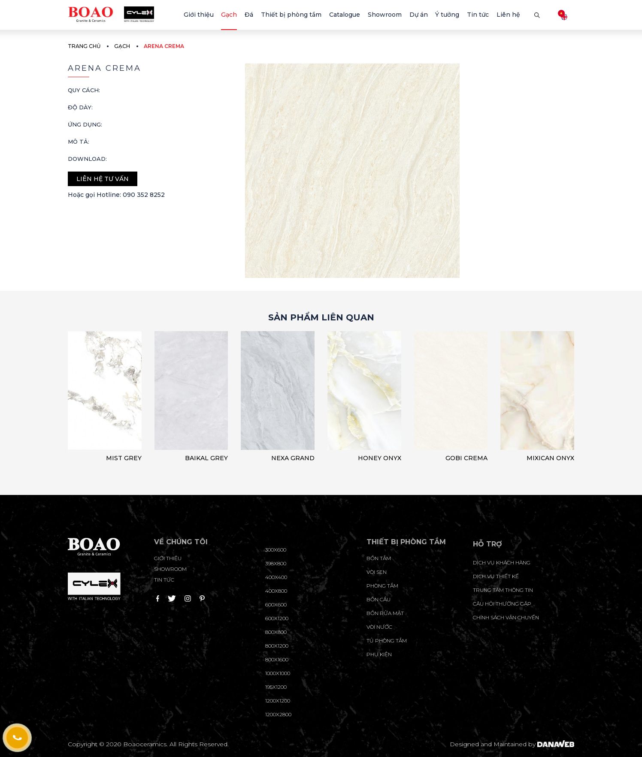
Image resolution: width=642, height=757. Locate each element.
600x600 (276, 604)
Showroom (170, 569)
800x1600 (276, 659)
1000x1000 (277, 673)
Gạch (122, 46)
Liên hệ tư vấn (102, 179)
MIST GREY (124, 458)
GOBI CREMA (466, 458)
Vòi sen (376, 572)
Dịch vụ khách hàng (501, 562)
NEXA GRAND (293, 458)
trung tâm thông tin (503, 590)
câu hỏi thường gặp (502, 603)
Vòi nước (379, 627)
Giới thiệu (168, 558)
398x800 (275, 563)
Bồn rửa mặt (385, 613)
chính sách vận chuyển (506, 617)
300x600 (275, 549)
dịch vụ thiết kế (496, 576)
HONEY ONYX (379, 458)
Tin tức (164, 579)
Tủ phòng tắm (386, 640)
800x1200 (276, 645)
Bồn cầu (378, 599)
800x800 (276, 632)
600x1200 (276, 618)
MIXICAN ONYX (550, 458)
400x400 (276, 577)
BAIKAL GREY (206, 458)
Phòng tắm (382, 585)
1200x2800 (278, 714)
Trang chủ (84, 46)
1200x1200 (277, 700)
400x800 (276, 591)
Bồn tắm (378, 558)
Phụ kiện (379, 654)
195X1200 (276, 687)
